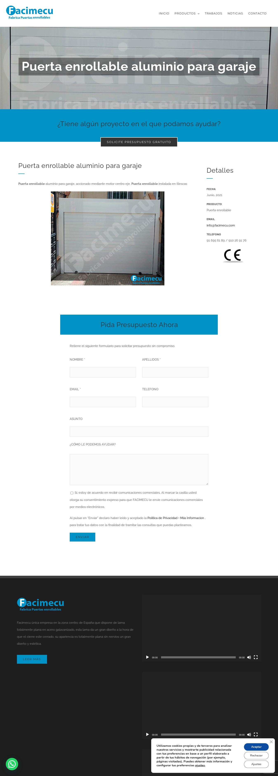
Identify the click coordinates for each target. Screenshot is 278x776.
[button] (12, 764)
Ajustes (256, 764)
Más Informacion (192, 518)
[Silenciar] (249, 657)
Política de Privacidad (162, 518)
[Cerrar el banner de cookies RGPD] (271, 742)
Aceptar (256, 747)
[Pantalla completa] (256, 657)
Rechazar (256, 755)
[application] (201, 628)
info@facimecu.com (221, 225)
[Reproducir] (147, 657)
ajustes (200, 765)
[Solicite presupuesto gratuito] (139, 142)
